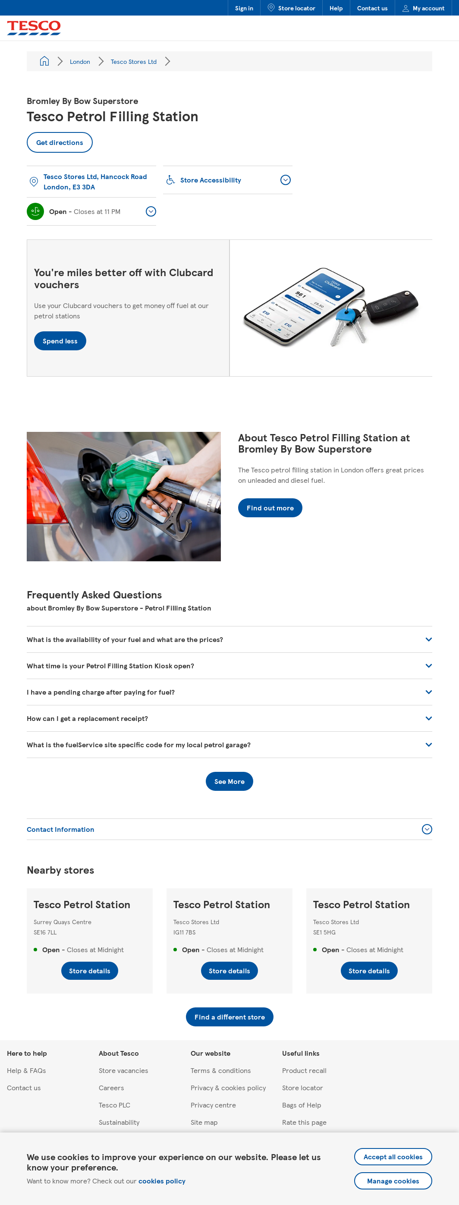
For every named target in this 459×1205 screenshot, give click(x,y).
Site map (204, 1122)
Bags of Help (301, 1105)
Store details (89, 970)
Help (336, 7)
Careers (111, 1087)
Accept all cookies (393, 1156)
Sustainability (119, 1122)
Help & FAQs (26, 1070)
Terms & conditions (221, 1070)
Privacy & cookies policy (228, 1087)
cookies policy (161, 1181)
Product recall (304, 1070)
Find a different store (230, 1017)
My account (423, 7)
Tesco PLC (114, 1105)
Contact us (372, 7)
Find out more (270, 508)
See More (229, 781)
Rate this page (304, 1122)
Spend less (60, 341)
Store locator (291, 7)
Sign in (244, 7)
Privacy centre (213, 1105)
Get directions (55, 139)
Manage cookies (393, 1181)
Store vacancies (123, 1070)
